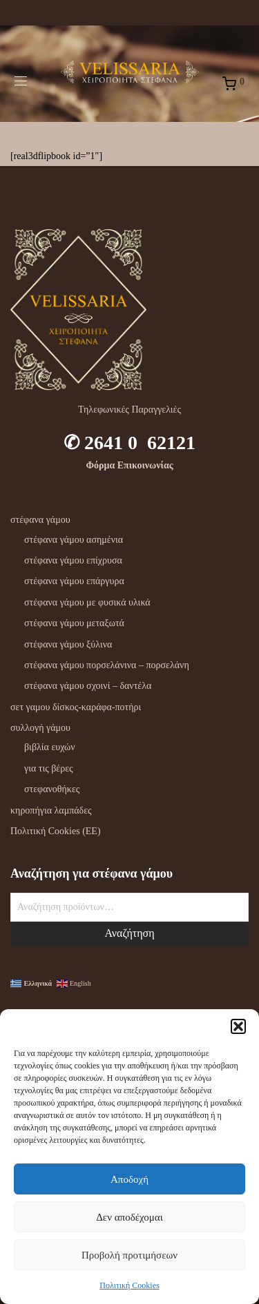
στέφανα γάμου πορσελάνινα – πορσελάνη (106, 665)
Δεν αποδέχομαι (129, 1217)
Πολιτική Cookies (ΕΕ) (55, 831)
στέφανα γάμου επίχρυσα (73, 560)
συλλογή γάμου (40, 728)
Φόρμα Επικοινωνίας (129, 465)
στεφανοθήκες (51, 789)
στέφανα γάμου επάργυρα (74, 581)
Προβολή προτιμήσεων (129, 1255)
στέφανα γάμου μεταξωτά (74, 623)
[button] (238, 1026)
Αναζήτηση (129, 933)
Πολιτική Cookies (129, 1285)
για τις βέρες (48, 768)
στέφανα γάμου (40, 520)
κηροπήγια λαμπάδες (51, 810)
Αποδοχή (129, 1179)
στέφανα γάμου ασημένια (73, 540)
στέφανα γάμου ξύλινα (68, 644)
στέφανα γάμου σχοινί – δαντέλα (87, 686)
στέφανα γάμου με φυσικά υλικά (87, 602)
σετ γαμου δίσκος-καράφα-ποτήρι (75, 707)
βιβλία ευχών (49, 747)
